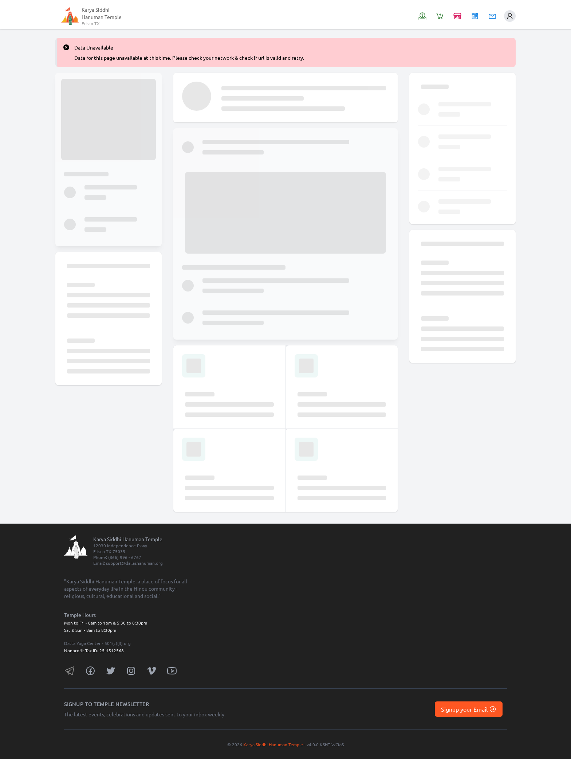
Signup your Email (468, 709)
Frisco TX (91, 23)
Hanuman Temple (102, 16)
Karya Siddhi (96, 9)
